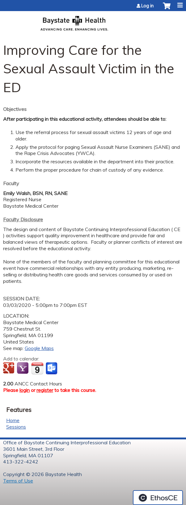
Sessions (16, 427)
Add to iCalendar (37, 368)
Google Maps (39, 348)
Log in (147, 6)
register (44, 390)
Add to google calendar (9, 368)
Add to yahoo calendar (23, 368)
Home (12, 420)
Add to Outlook (52, 368)
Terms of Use (18, 481)
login (24, 390)
